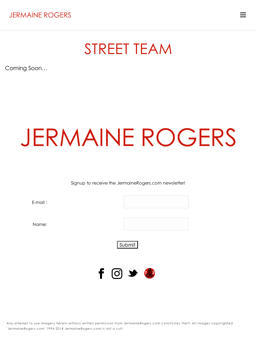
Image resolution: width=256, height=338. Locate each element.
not (109, 328)
